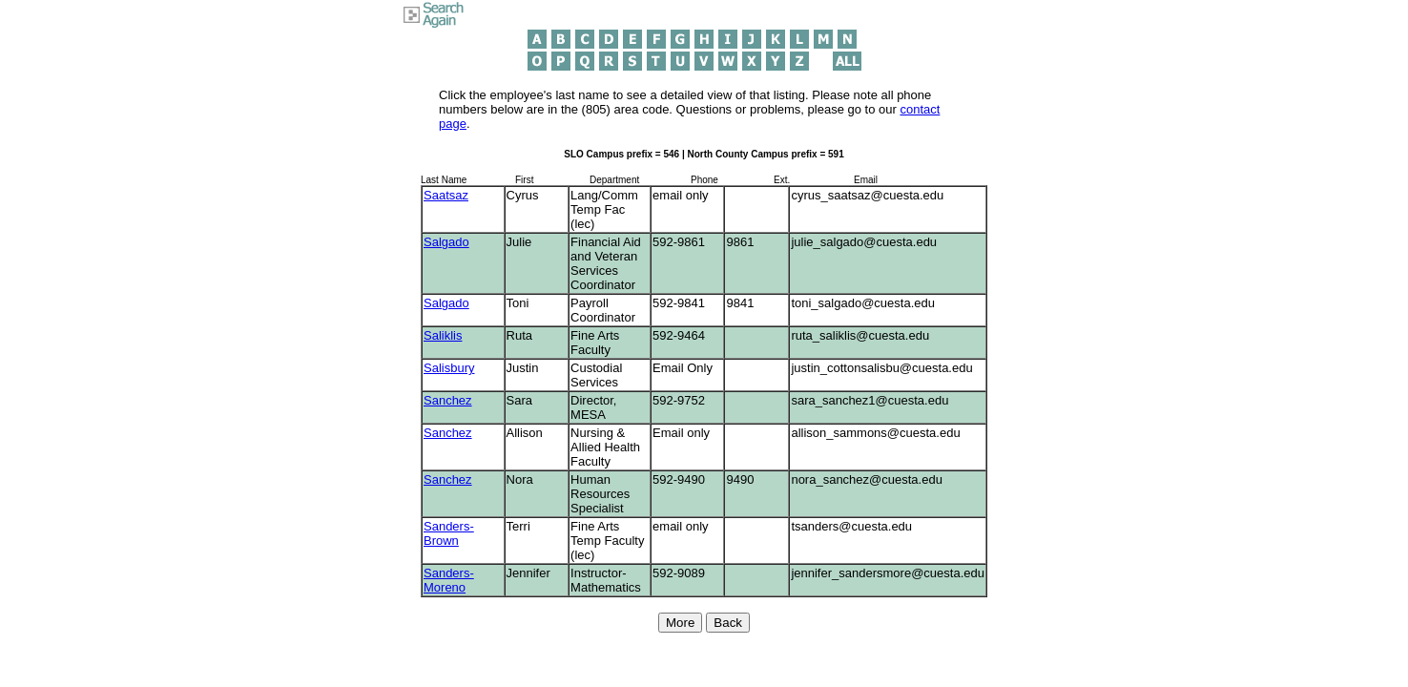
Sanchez (448, 400)
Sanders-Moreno (449, 580)
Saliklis (443, 335)
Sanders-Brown (449, 533)
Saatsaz (446, 195)
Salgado (446, 242)
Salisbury (449, 368)
